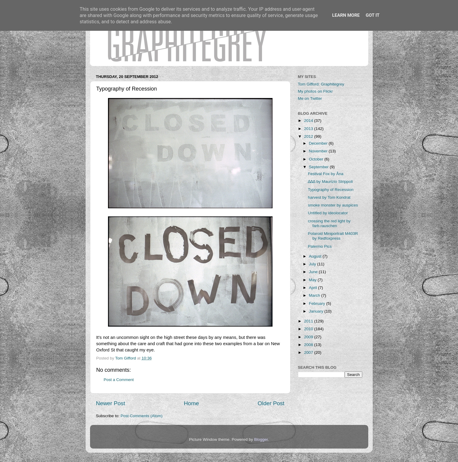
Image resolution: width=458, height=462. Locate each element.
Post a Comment (119, 379)
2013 (309, 128)
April (313, 287)
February (317, 303)
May (313, 280)
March (315, 295)
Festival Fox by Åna (325, 174)
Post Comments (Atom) (141, 416)
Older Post (271, 403)
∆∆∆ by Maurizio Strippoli (330, 181)
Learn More (346, 15)
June (314, 272)
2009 (309, 337)
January (317, 311)
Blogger (261, 439)
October (317, 159)
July (313, 264)
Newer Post (110, 403)
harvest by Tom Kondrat (329, 197)
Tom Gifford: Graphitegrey (321, 84)
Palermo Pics (320, 246)
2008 (309, 344)
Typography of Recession (330, 189)
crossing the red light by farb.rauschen (329, 223)
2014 (309, 120)
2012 (309, 136)
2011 (309, 321)
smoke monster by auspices (333, 205)
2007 (309, 352)
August (316, 256)
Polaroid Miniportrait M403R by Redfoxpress (333, 236)
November (319, 151)
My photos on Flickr (315, 91)
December (319, 143)
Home (191, 403)
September (319, 167)
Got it (372, 15)
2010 (309, 329)
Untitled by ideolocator (328, 213)
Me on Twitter (310, 98)
